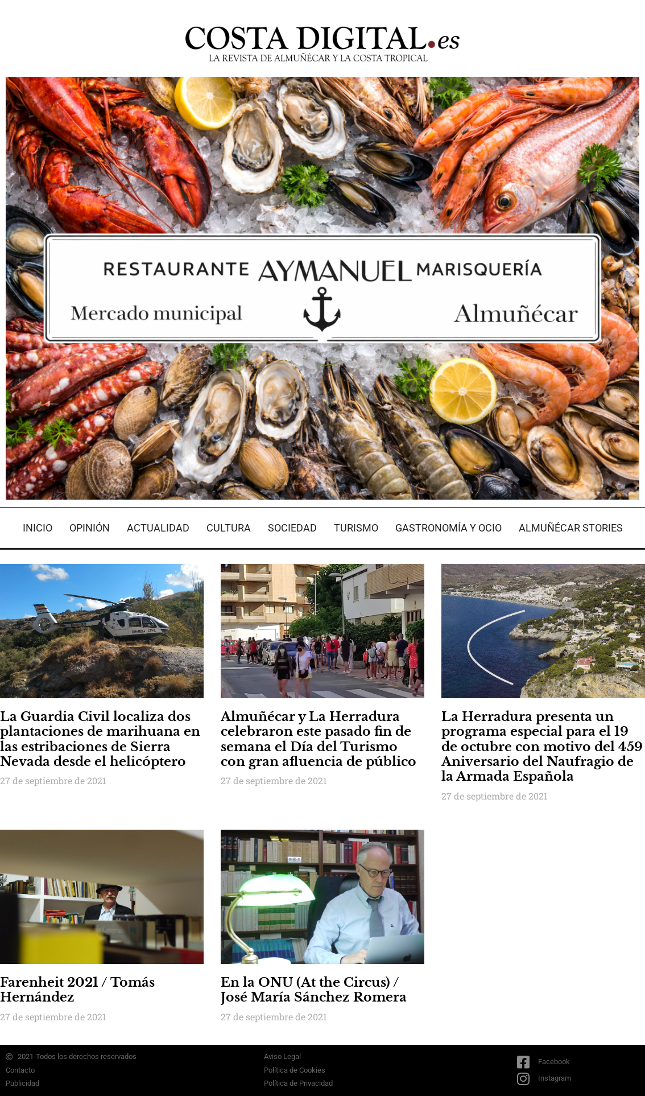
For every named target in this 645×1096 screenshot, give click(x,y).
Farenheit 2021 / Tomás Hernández (77, 990)
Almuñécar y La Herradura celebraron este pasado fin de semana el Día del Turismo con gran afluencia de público (318, 739)
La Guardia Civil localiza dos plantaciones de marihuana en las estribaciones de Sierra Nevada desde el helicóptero (100, 739)
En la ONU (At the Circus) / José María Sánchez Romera (314, 990)
